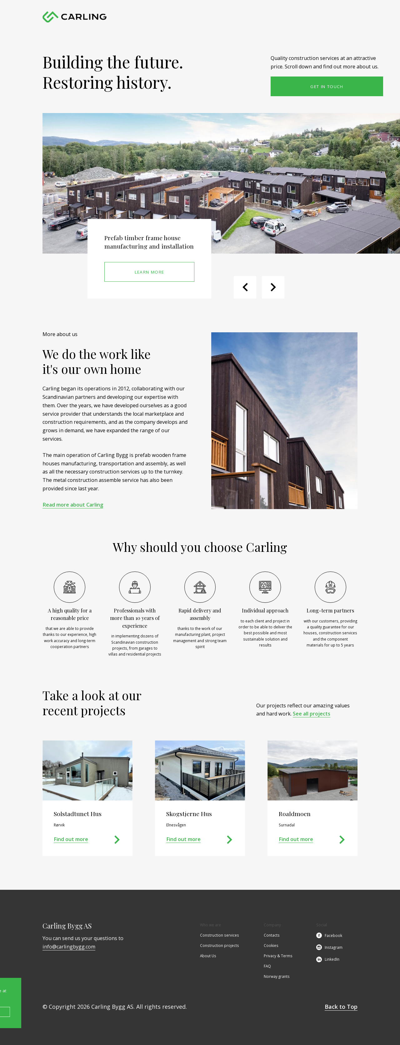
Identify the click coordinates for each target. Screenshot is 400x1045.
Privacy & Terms (278, 956)
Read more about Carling (72, 504)
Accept (56, 1012)
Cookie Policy (118, 1012)
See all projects (311, 713)
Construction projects (225, 16)
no (355, 16)
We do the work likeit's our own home (96, 361)
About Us (260, 16)
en (344, 16)
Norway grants (277, 977)
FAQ (267, 966)
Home (146, 16)
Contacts (284, 16)
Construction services (179, 16)
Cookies (271, 946)
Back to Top (341, 1006)
